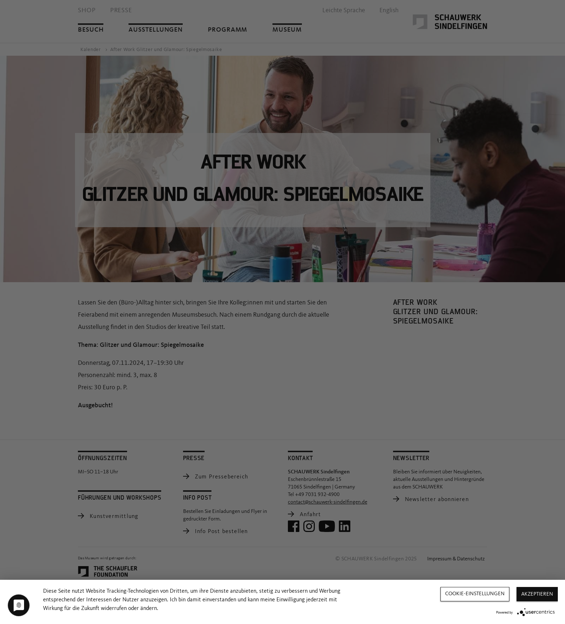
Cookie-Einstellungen (475, 594)
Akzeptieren (537, 594)
